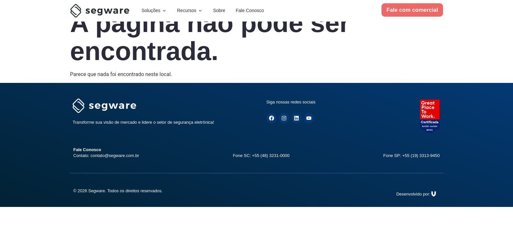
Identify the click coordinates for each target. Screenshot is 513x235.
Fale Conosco (250, 10)
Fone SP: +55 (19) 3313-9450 (411, 155)
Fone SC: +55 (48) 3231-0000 (261, 155)
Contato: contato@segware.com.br (106, 155)
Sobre (219, 10)
